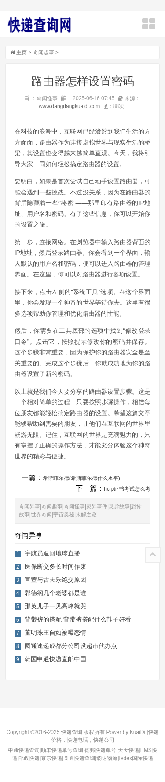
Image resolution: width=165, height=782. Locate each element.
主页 (21, 52)
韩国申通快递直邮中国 (55, 659)
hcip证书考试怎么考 (127, 489)
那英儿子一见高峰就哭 (55, 606)
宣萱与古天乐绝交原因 (55, 579)
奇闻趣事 (43, 52)
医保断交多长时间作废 (55, 566)
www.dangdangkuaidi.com (69, 106)
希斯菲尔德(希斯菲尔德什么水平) (81, 478)
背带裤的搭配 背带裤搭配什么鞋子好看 (78, 619)
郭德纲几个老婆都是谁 (55, 592)
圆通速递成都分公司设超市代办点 (71, 645)
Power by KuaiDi (125, 732)
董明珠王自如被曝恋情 (55, 632)
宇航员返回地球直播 (52, 553)
